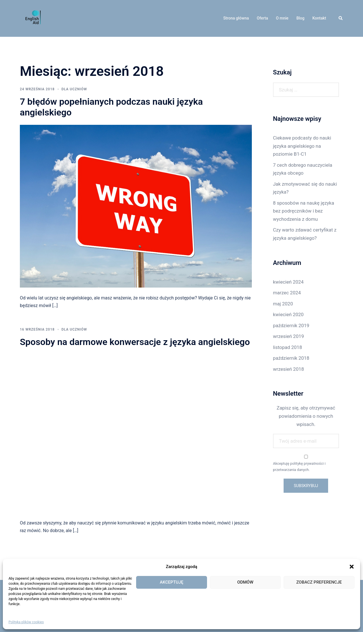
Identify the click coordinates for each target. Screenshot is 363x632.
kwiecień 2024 (288, 282)
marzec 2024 (287, 292)
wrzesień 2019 (288, 336)
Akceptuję (171, 582)
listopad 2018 (287, 347)
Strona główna (236, 18)
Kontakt (319, 18)
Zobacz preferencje (319, 582)
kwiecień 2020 (288, 314)
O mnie (282, 18)
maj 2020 (283, 304)
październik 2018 (291, 358)
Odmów (245, 582)
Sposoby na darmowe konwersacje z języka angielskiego (135, 342)
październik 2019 (291, 325)
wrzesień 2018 (288, 369)
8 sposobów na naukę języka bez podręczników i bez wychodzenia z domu (303, 211)
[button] (351, 566)
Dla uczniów (74, 89)
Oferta (262, 18)
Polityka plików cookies (26, 622)
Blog (300, 18)
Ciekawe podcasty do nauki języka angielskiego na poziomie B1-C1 (302, 146)
